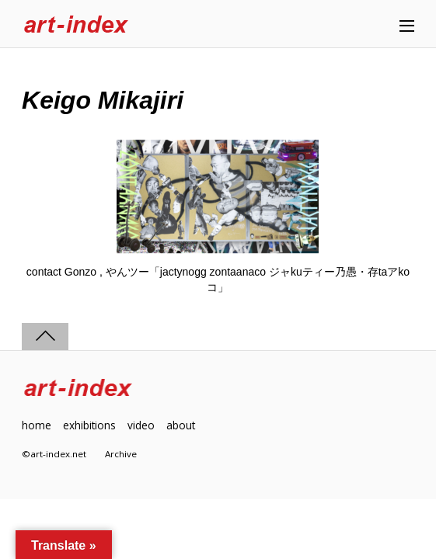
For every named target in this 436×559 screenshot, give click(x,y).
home (36, 425)
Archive (121, 454)
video (141, 425)
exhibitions (89, 425)
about (180, 425)
